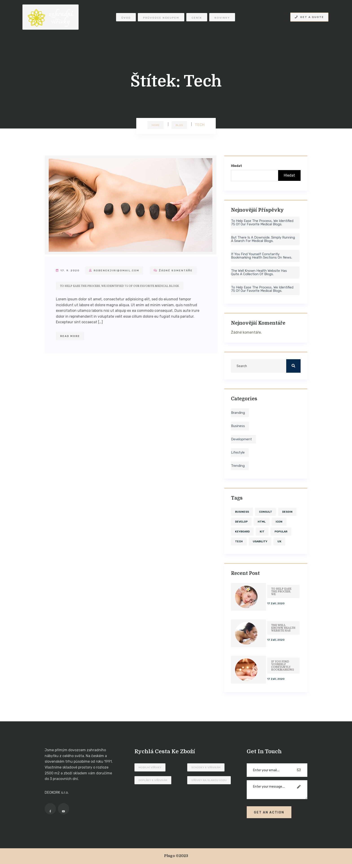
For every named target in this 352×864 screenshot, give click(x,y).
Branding (238, 413)
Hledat (236, 166)
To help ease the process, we (281, 591)
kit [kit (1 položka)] (262, 531)
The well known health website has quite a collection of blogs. (259, 272)
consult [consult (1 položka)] (265, 511)
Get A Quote (309, 17)
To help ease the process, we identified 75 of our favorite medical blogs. (119, 286)
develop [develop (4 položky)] (241, 521)
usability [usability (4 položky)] (260, 541)
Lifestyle (238, 452)
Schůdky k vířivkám (205, 767)
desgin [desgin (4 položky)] (287, 511)
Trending (238, 466)
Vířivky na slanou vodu (209, 780)
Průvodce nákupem (161, 17)
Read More (70, 336)
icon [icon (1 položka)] (279, 521)
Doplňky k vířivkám (153, 780)
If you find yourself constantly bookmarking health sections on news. (261, 255)
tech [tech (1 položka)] (239, 541)
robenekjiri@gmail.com (114, 270)
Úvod (126, 17)
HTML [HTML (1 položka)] (262, 521)
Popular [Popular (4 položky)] (281, 531)
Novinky (222, 17)
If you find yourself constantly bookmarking (282, 665)
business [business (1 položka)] (242, 511)
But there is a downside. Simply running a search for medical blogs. (263, 239)
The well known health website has (283, 628)
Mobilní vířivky (150, 767)
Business (238, 426)
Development (241, 439)
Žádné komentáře (173, 270)
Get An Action (269, 812)
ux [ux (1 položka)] (279, 541)
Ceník (196, 17)
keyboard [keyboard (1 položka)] (242, 531)
